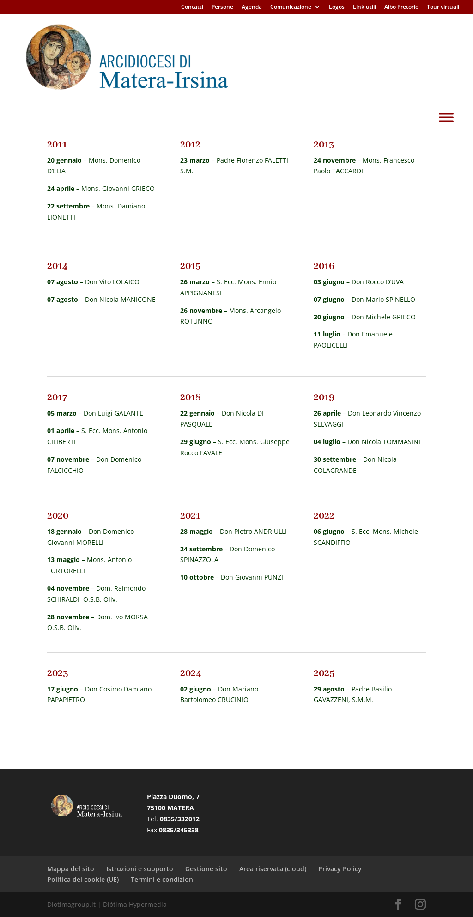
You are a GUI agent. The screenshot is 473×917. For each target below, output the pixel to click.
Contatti (192, 7)
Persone (222, 7)
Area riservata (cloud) (272, 868)
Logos (337, 7)
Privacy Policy (340, 868)
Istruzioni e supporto (139, 868)
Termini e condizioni (163, 879)
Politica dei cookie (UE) (83, 879)
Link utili (364, 7)
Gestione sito (206, 868)
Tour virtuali (443, 7)
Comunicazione (290, 7)
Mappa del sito (70, 868)
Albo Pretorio (401, 7)
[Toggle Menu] (446, 139)
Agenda (252, 7)
